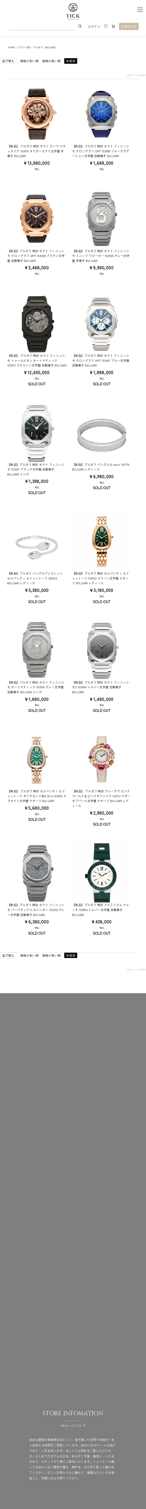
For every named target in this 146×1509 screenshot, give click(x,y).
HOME (11, 47)
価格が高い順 (51, 61)
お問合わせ (128, 26)
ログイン (94, 26)
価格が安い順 (29, 61)
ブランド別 (24, 47)
